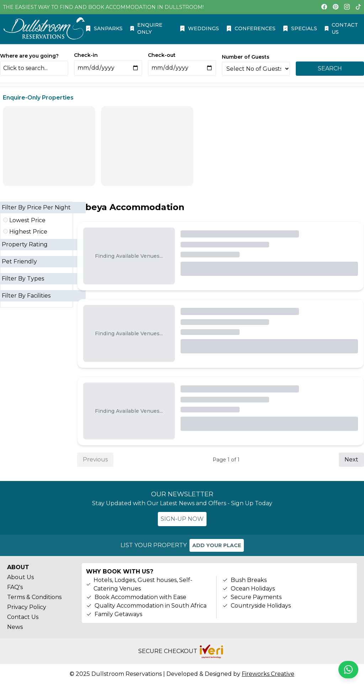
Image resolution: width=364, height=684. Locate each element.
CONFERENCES (250, 28)
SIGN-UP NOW (182, 518)
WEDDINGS (199, 28)
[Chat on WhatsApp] (348, 669)
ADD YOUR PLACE (216, 545)
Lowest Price (24, 220)
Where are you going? (29, 56)
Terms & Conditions (34, 597)
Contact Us (22, 617)
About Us (20, 577)
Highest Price (25, 231)
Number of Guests (245, 57)
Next (351, 459)
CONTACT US (341, 28)
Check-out (162, 55)
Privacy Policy (26, 607)
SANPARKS (104, 28)
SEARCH (330, 68)
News (15, 627)
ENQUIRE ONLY (146, 28)
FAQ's (15, 587)
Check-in (86, 55)
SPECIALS (300, 28)
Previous (95, 459)
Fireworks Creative (268, 673)
